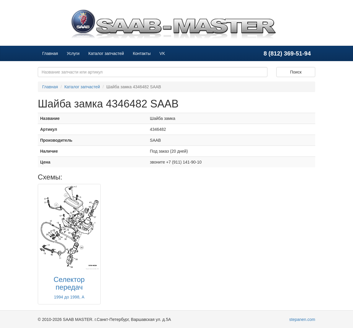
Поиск (296, 72)
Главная (50, 53)
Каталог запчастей (106, 53)
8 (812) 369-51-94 (287, 53)
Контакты (142, 53)
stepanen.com (302, 319)
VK (162, 53)
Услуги (73, 53)
